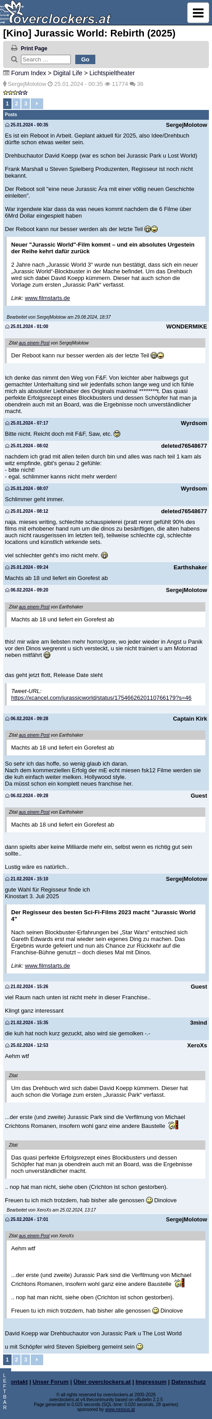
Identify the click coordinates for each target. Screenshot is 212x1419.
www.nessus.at (120, 1409)
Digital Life (67, 73)
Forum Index (28, 73)
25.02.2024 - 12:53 (26, 1045)
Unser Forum (51, 1381)
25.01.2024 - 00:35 (26, 124)
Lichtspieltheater (112, 73)
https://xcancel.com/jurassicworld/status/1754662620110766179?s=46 (101, 697)
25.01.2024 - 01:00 (26, 326)
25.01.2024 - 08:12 (26, 511)
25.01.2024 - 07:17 (26, 423)
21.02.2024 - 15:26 (26, 986)
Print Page (34, 48)
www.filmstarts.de (47, 298)
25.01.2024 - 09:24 (26, 567)
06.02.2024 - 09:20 (26, 590)
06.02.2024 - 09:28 (26, 718)
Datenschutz (188, 1381)
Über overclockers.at (102, 1381)
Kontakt (17, 1381)
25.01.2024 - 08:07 (26, 488)
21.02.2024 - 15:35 (26, 1022)
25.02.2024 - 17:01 (26, 1219)
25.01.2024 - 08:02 (26, 445)
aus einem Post (34, 343)
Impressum (151, 1381)
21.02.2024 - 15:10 (26, 878)
